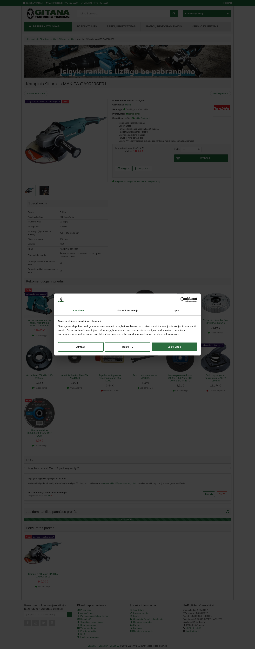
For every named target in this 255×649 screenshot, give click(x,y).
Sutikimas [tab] (79, 310)
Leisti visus (174, 346)
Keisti (127, 346)
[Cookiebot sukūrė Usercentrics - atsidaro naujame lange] (183, 299)
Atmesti (80, 346)
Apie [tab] (176, 310)
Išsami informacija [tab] (127, 310)
